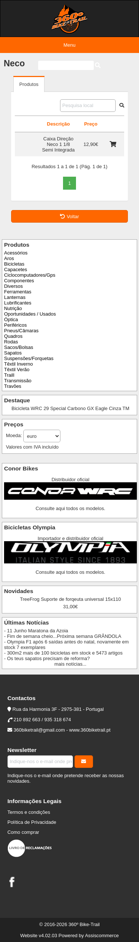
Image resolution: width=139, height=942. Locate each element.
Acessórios (15, 253)
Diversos (13, 286)
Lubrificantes (17, 303)
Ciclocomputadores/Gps (29, 275)
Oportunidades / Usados (30, 314)
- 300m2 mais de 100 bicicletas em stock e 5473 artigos (63, 653)
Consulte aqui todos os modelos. (70, 508)
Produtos (29, 84)
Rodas (11, 341)
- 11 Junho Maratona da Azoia (36, 630)
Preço (90, 124)
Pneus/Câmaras (21, 330)
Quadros (13, 336)
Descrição (58, 124)
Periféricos (15, 325)
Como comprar (23, 832)
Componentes (19, 280)
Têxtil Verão (16, 369)
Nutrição (13, 308)
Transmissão (18, 380)
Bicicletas (14, 264)
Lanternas (15, 297)
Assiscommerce (102, 935)
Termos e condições (28, 812)
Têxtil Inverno (18, 364)
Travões (12, 386)
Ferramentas (17, 291)
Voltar (69, 216)
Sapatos (13, 353)
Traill (9, 375)
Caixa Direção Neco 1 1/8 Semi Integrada (58, 144)
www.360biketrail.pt (90, 730)
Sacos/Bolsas (18, 347)
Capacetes (15, 269)
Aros (9, 258)
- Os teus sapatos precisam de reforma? (47, 658)
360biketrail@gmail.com (39, 730)
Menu (69, 45)
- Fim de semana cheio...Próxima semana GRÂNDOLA (62, 636)
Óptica (11, 319)
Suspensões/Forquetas (28, 358)
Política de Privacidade (31, 822)
